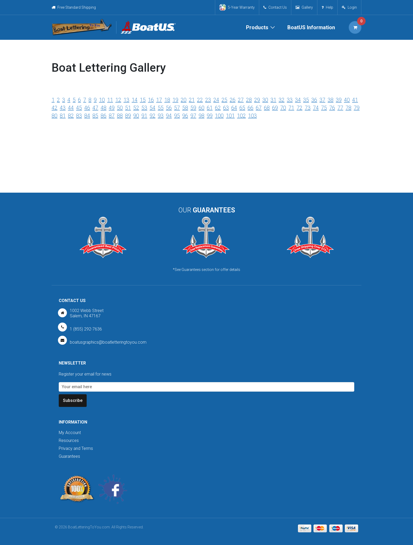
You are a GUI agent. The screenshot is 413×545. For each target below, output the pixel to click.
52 (136, 108)
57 (177, 108)
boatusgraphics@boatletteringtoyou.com (108, 342)
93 (161, 116)
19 (175, 100)
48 (103, 108)
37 (322, 100)
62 (218, 108)
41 (355, 100)
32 (281, 100)
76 (332, 108)
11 (110, 100)
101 (230, 116)
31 (273, 100)
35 (306, 100)
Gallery (304, 7)
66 (250, 108)
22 (200, 100)
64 (234, 108)
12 (118, 100)
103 (252, 116)
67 (259, 108)
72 (299, 108)
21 (192, 100)
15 (143, 100)
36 (314, 100)
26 (232, 100)
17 (159, 100)
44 (71, 108)
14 (134, 100)
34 (298, 100)
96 (185, 116)
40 (347, 100)
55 (161, 108)
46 (87, 108)
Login (352, 7)
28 (249, 100)
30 (265, 100)
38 (330, 100)
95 (177, 116)
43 (63, 108)
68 (267, 108)
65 (242, 108)
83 (79, 116)
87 (112, 116)
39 (339, 100)
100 (219, 116)
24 (216, 100)
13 (126, 100)
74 (316, 108)
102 (241, 116)
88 (120, 116)
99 (210, 116)
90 (136, 116)
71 (291, 108)
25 (224, 100)
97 (193, 116)
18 (167, 100)
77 (340, 108)
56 (169, 108)
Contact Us (275, 7)
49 (112, 108)
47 (95, 108)
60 (201, 108)
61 (210, 108)
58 (185, 108)
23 (208, 100)
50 (120, 108)
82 (71, 116)
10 (102, 100)
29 (257, 100)
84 (87, 116)
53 (144, 108)
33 (290, 100)
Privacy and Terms (76, 448)
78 (348, 108)
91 (144, 116)
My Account (70, 432)
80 (54, 116)
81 (63, 116)
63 (226, 108)
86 (103, 116)
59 (193, 108)
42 (54, 108)
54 (152, 108)
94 (169, 116)
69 (275, 108)
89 (128, 116)
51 (128, 108)
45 (79, 108)
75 (324, 108)
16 (151, 100)
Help (327, 7)
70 (283, 108)
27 (241, 100)
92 (152, 116)
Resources (69, 440)
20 (183, 100)
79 (357, 108)
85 (95, 116)
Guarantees (69, 456)
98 (201, 116)
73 (308, 108)
